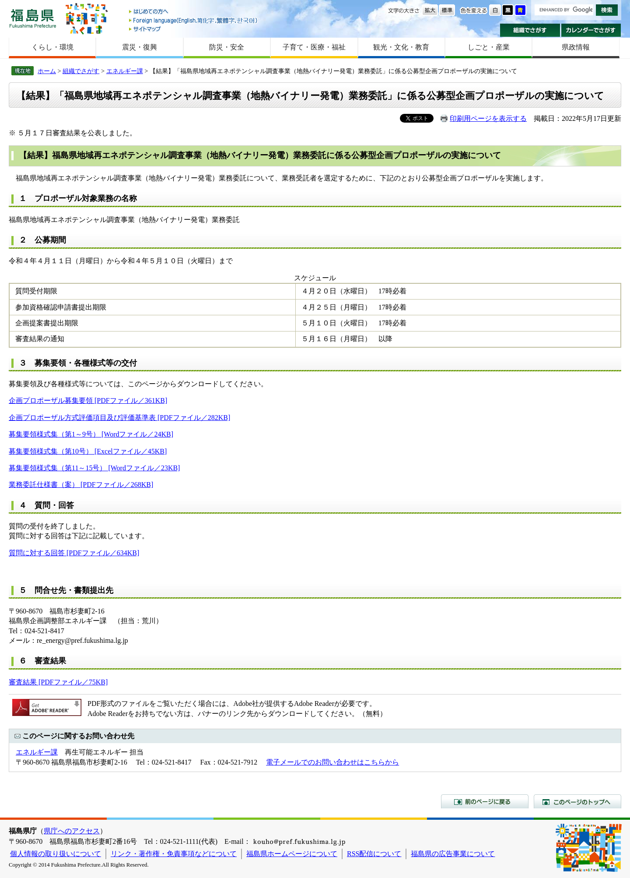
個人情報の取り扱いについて (55, 853)
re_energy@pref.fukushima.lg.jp (82, 640)
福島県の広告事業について (453, 853)
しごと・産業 (489, 47)
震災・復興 (139, 47)
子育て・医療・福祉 (314, 47)
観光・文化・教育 (401, 47)
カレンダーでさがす (591, 30)
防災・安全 (226, 47)
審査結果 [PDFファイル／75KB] (58, 682)
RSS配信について (374, 853)
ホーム (47, 70)
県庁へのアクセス (72, 831)
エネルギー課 (124, 70)
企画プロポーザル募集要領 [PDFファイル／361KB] (88, 400)
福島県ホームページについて (291, 853)
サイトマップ (193, 29)
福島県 (33, 18)
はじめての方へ (193, 12)
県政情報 (576, 47)
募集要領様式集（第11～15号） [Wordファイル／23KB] (94, 468)
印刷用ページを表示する (488, 118)
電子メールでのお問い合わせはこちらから (332, 762)
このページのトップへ (577, 801)
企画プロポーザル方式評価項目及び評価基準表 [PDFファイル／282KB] (119, 417)
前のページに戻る (484, 801)
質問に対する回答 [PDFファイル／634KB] (74, 553)
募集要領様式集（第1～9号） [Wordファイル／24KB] (91, 434)
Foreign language (193, 20)
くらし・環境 (53, 47)
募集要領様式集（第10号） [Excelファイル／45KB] (88, 451)
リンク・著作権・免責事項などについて (174, 853)
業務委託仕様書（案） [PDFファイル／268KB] (81, 484)
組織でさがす (530, 30)
